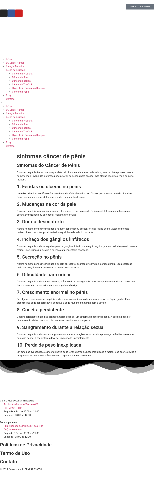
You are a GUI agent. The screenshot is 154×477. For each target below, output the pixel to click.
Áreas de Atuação (15, 70)
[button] (77, 102)
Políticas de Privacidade (26, 445)
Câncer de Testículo (22, 84)
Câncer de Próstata (22, 73)
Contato (10, 99)
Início (9, 59)
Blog (8, 95)
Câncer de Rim (20, 77)
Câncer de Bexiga (21, 80)
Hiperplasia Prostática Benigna (28, 88)
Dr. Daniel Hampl (15, 62)
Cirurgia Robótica (15, 66)
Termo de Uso (15, 453)
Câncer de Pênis (20, 91)
